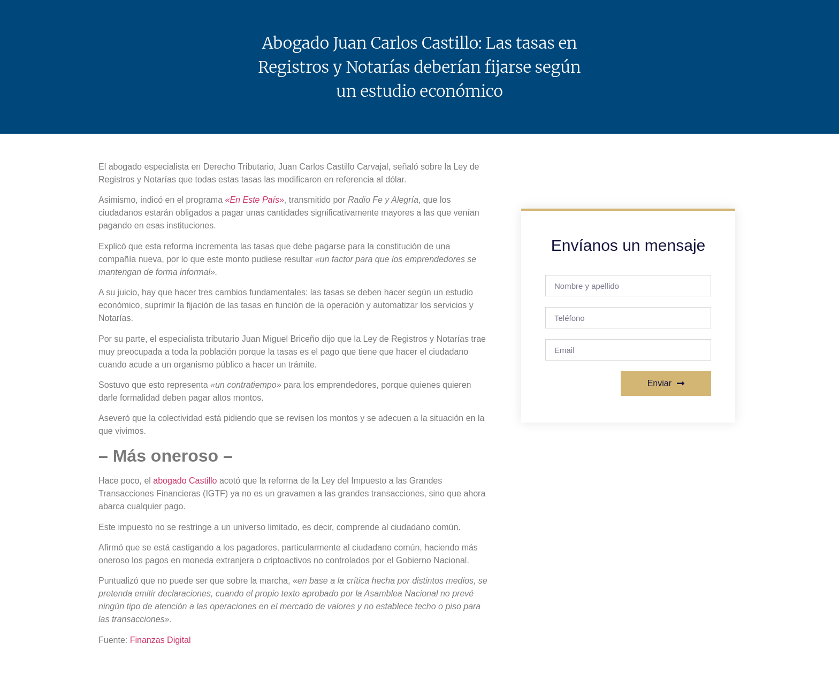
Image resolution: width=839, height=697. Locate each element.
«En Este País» (254, 199)
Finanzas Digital (160, 640)
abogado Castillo (185, 480)
